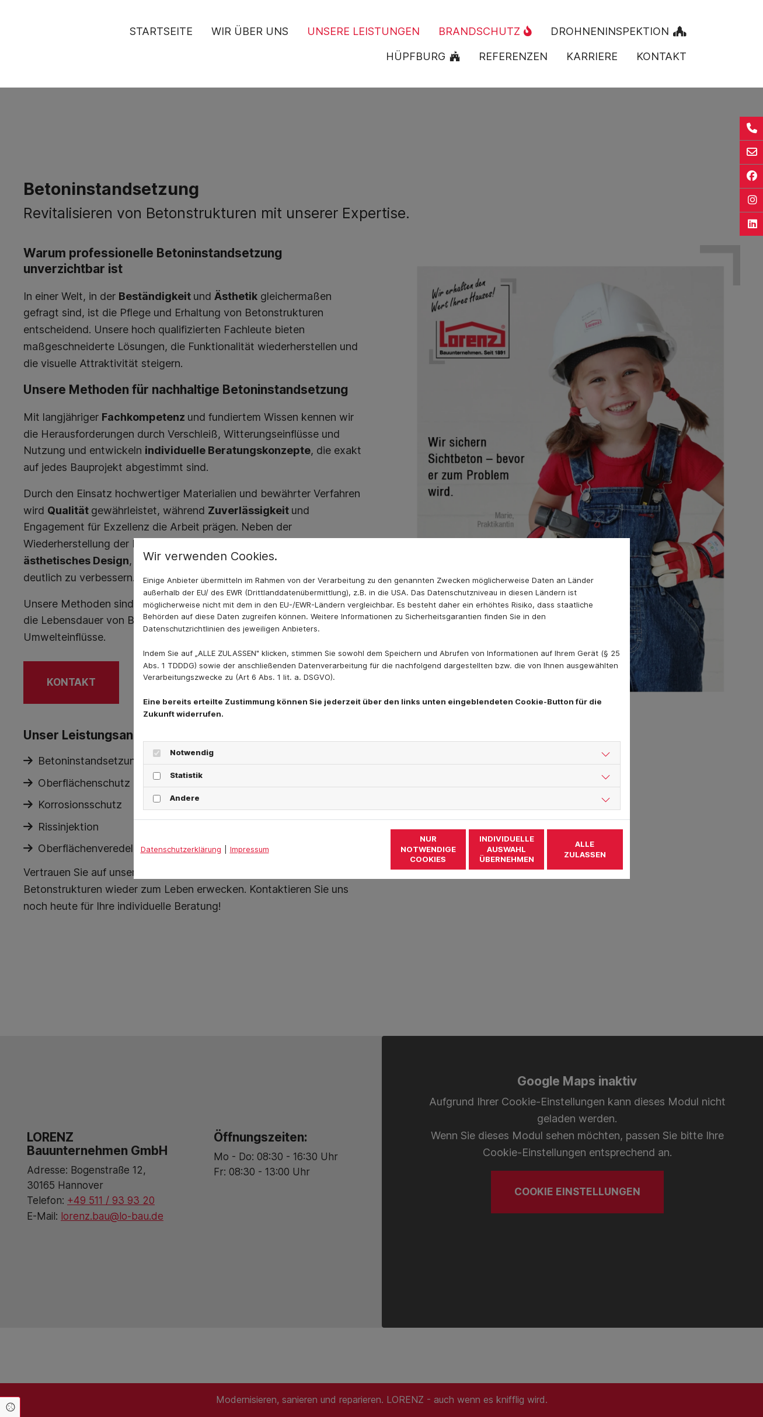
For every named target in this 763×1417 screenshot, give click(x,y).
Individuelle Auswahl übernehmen (457, 849)
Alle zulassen (568, 849)
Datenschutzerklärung (181, 849)
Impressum (249, 849)
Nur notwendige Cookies (347, 849)
